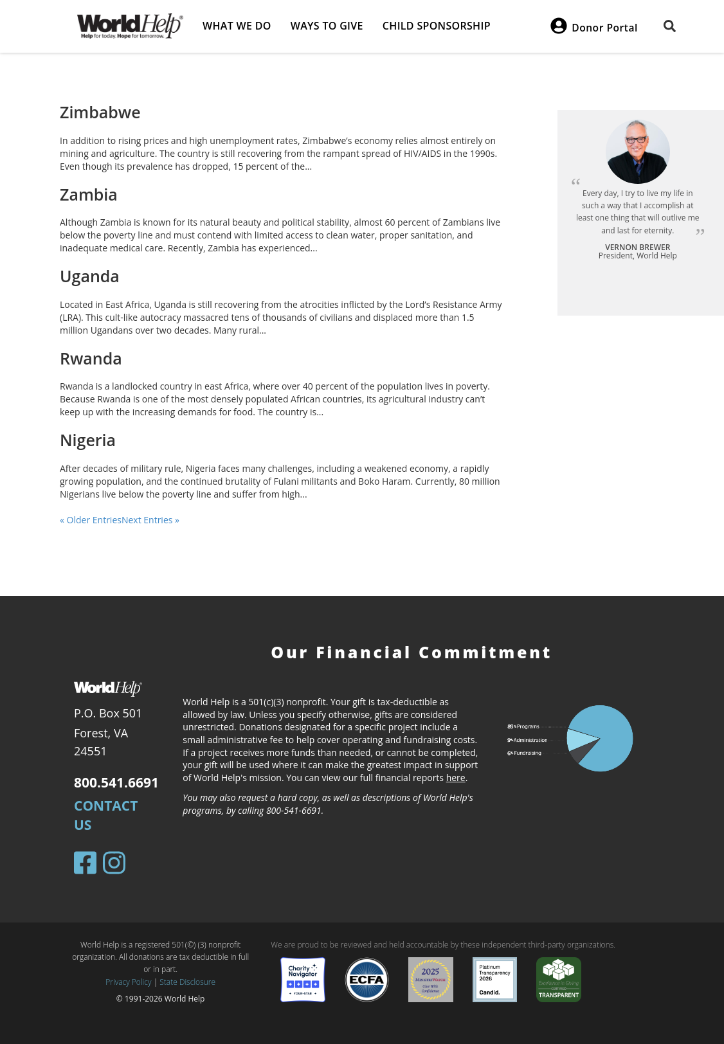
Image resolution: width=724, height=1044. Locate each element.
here (456, 777)
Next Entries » (150, 520)
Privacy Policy (128, 982)
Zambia (89, 194)
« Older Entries (91, 520)
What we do (237, 26)
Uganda (90, 276)
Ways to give (327, 26)
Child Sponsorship (437, 26)
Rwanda (91, 358)
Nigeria (88, 440)
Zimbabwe (100, 112)
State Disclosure (187, 982)
